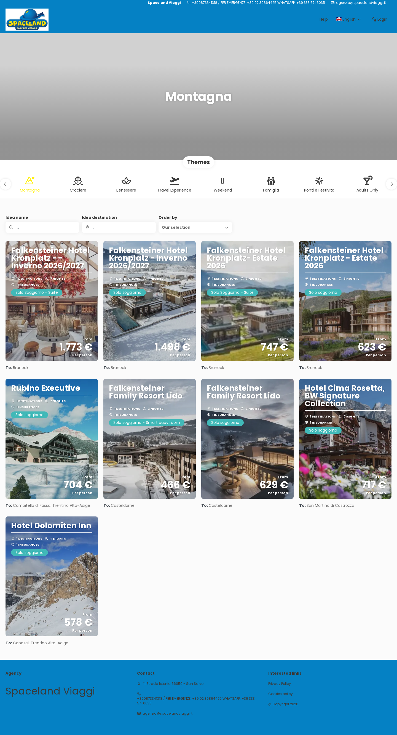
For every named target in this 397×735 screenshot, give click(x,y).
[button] (5, 184)
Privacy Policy (279, 684)
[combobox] (118, 227)
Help (324, 19)
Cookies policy (280, 694)
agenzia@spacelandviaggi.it (361, 3)
